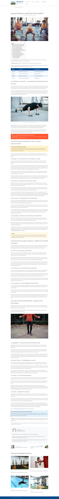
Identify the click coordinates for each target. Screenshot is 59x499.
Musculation (37, 1)
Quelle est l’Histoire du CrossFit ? (36, 492)
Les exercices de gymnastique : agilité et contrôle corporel (18, 50)
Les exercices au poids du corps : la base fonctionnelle (18, 45)
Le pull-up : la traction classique (16, 51)
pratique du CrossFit (15, 59)
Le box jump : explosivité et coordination (17, 48)
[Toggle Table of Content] (24, 43)
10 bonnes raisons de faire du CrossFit (19, 408)
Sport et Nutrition (44, 1)
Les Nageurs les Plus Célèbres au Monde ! (19, 490)
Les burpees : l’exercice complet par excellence (18, 49)
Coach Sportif (27, 1)
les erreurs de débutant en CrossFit (16, 230)
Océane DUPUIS (25, 15)
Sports (33, 1)
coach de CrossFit (14, 136)
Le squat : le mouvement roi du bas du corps (17, 46)
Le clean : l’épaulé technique (16, 57)
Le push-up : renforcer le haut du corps (17, 47)
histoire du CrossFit (13, 125)
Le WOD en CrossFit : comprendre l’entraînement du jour (18, 44)
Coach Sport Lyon (19, 1)
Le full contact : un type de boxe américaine (39, 470)
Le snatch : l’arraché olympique (16, 56)
